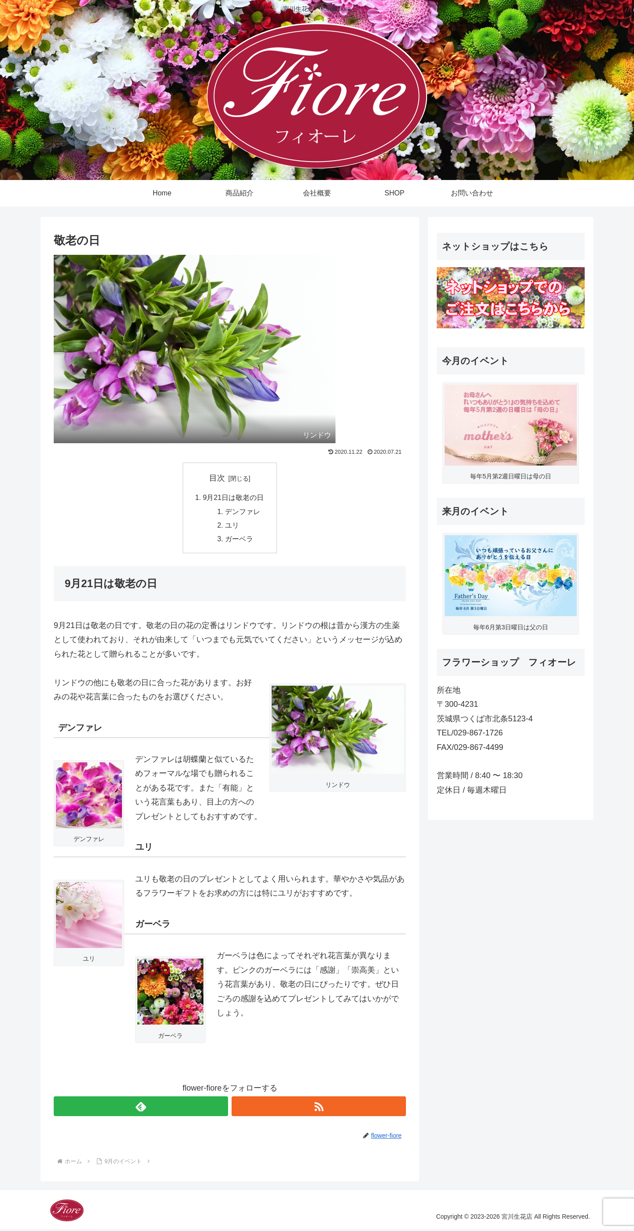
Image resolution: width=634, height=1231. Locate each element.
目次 (217, 478)
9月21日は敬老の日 (233, 498)
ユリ (232, 526)
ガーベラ (239, 541)
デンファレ (243, 512)
